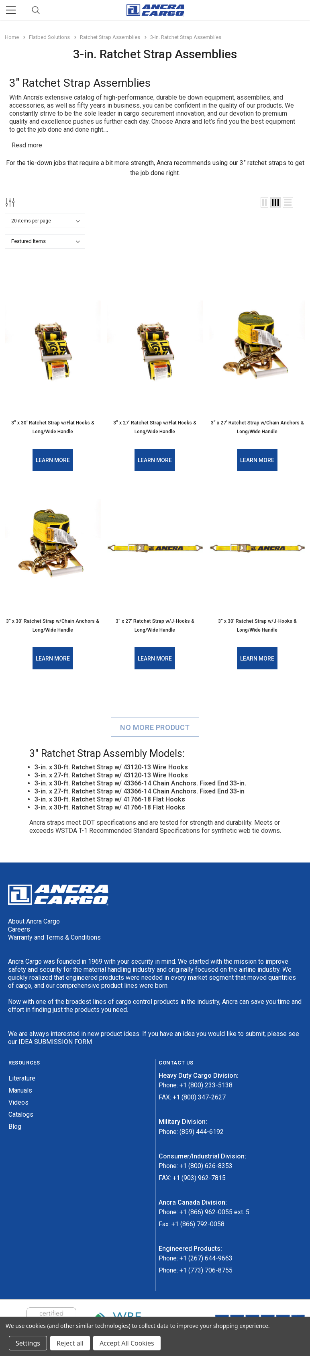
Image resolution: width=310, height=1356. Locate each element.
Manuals (20, 1090)
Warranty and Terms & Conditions (54, 937)
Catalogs (20, 1114)
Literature (21, 1078)
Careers (19, 929)
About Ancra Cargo (34, 921)
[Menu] (11, 10)
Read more (27, 145)
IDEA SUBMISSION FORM (55, 1042)
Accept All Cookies (127, 1343)
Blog (14, 1126)
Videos (18, 1102)
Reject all (70, 1343)
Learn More (53, 460)
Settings (28, 1343)
